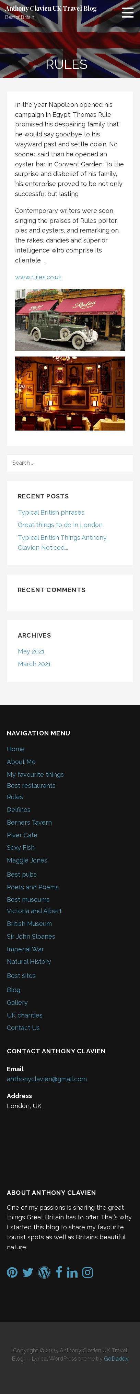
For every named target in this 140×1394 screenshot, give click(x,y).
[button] (130, 12)
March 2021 (34, 664)
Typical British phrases (51, 512)
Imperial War (25, 949)
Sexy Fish (21, 847)
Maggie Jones (27, 860)
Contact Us (23, 1027)
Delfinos (19, 809)
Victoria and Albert (34, 911)
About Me (21, 761)
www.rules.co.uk (38, 277)
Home (16, 749)
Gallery (17, 1002)
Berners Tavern (29, 822)
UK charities (25, 1015)
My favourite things (35, 774)
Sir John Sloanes (31, 936)
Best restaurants (31, 785)
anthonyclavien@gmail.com (47, 1079)
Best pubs (22, 874)
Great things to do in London (60, 524)
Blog (13, 989)
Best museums (28, 899)
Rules (15, 797)
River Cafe (22, 835)
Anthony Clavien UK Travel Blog (51, 8)
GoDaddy (116, 1358)
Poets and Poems (33, 887)
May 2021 (31, 651)
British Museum (29, 923)
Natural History (29, 961)
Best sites (21, 975)
